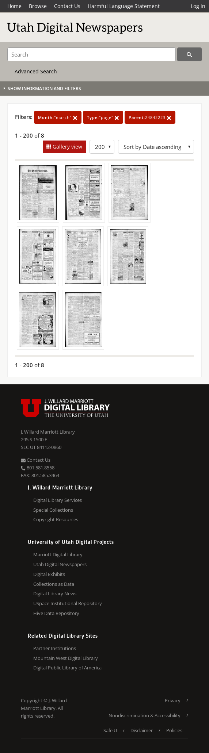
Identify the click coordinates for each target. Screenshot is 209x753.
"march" (57, 117)
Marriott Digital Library (58, 554)
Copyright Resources (55, 519)
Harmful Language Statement (124, 6)
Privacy (172, 700)
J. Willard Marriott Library (48, 432)
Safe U (110, 730)
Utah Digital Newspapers (60, 564)
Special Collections (53, 510)
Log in (198, 6)
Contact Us (67, 6)
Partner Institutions (54, 648)
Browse (38, 6)
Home (14, 6)
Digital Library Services (57, 500)
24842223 (150, 117)
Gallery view (66, 146)
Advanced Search (36, 71)
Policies (174, 730)
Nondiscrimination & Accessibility (144, 715)
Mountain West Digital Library (65, 658)
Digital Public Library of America (67, 667)
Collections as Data (53, 584)
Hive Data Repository (56, 613)
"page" (103, 117)
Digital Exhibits (49, 574)
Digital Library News (54, 593)
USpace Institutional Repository (67, 603)
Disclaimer (141, 730)
